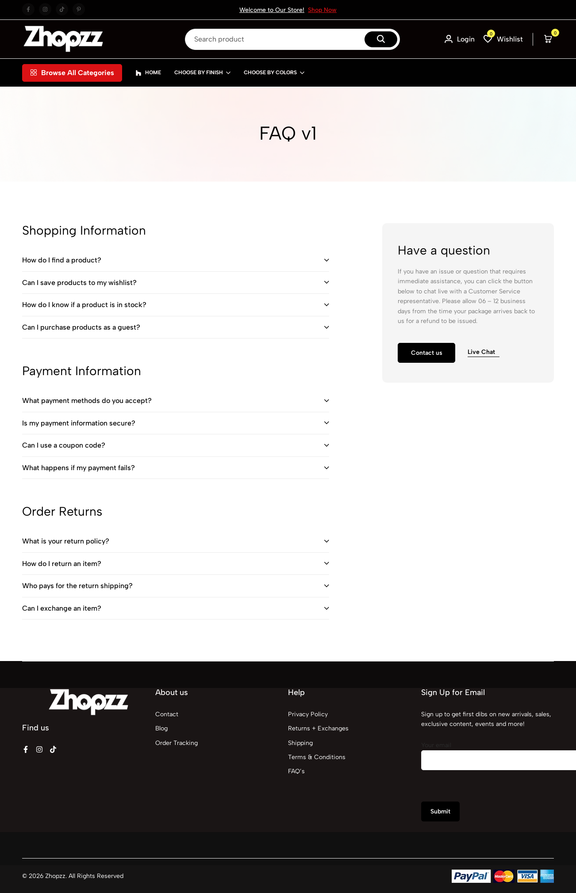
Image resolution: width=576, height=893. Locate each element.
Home (148, 72)
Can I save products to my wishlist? (79, 282)
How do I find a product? (61, 260)
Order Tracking (176, 743)
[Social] (25, 749)
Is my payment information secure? (78, 423)
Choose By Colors (270, 72)
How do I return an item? (61, 563)
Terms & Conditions (317, 757)
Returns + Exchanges (318, 728)
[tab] (175, 260)
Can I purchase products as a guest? (81, 327)
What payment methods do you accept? (87, 400)
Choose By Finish (198, 72)
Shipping (300, 743)
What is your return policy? (65, 541)
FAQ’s (296, 771)
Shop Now (322, 10)
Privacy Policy (308, 714)
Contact (166, 714)
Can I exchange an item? (61, 608)
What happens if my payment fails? (78, 468)
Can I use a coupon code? (63, 445)
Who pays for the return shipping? (77, 585)
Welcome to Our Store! (271, 10)
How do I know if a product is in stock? (84, 304)
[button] (503, 39)
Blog (161, 728)
